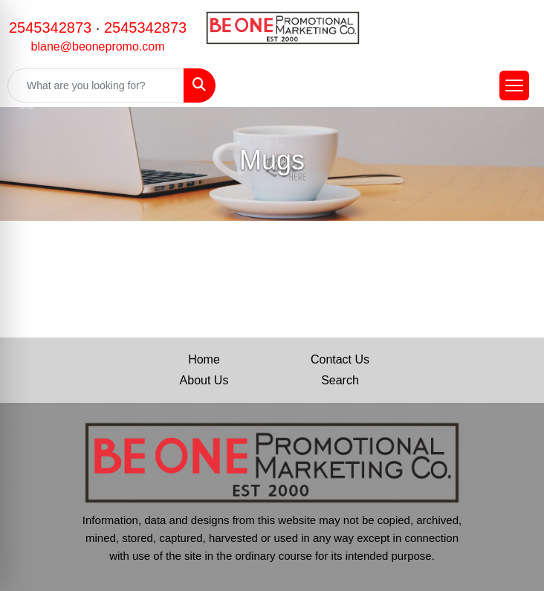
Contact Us (340, 359)
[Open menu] (514, 85)
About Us (204, 380)
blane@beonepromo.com (98, 46)
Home (204, 359)
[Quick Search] (95, 85)
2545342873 (50, 27)
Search (340, 380)
